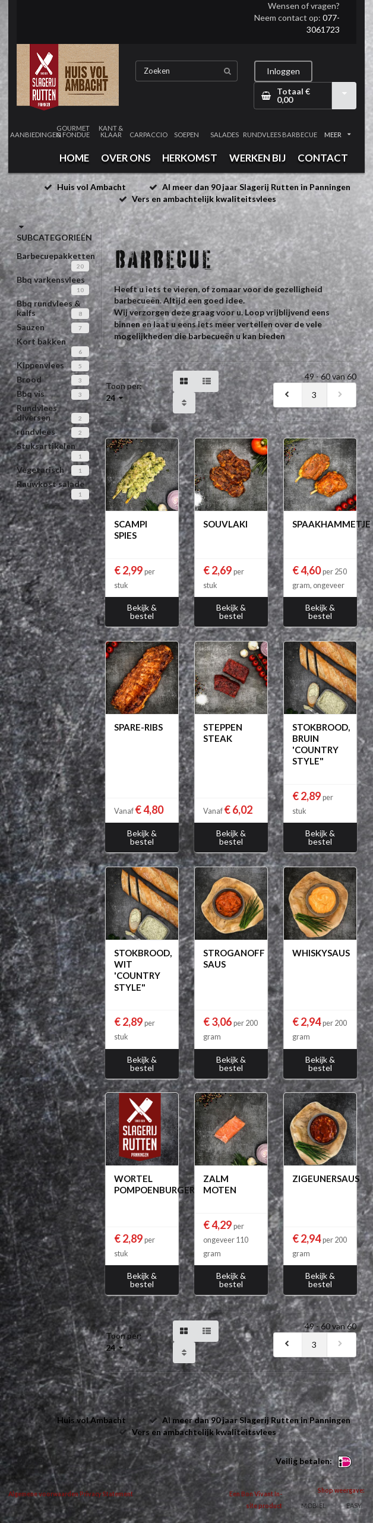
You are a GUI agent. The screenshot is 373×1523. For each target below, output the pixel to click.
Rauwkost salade (50, 484)
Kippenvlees (40, 365)
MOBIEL (313, 1505)
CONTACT (323, 157)
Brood (29, 379)
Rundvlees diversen (37, 412)
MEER (337, 134)
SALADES (224, 134)
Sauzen (31, 327)
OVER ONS (126, 157)
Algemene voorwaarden (43, 1493)
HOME (74, 157)
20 (80, 266)
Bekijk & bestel (142, 611)
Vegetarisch (40, 470)
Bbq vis (31, 393)
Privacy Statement (106, 1493)
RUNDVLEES (262, 134)
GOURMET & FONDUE (73, 131)
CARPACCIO (149, 134)
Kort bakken (41, 341)
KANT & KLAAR (111, 131)
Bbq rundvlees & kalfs (49, 308)
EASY (354, 1505)
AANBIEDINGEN (36, 134)
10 (80, 289)
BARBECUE (299, 134)
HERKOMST (189, 157)
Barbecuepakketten (56, 256)
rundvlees (36, 431)
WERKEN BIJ (257, 157)
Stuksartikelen (46, 446)
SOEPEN (186, 134)
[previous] (288, 395)
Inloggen (283, 71)
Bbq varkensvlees (51, 279)
